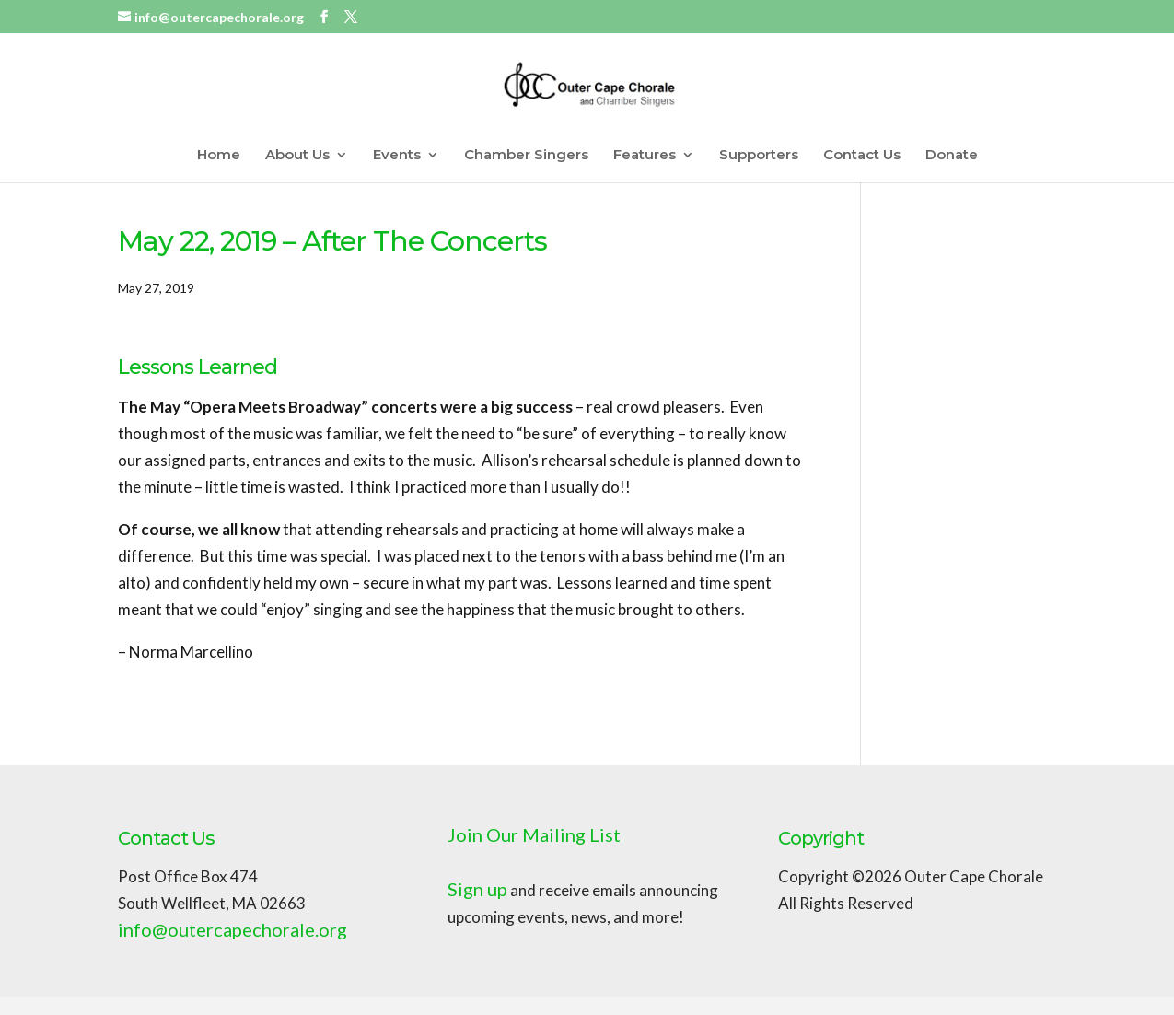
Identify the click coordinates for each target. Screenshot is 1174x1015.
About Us (297, 155)
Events (397, 155)
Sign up (477, 889)
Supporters (758, 155)
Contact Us (862, 155)
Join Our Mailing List (534, 834)
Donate (951, 155)
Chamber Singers (526, 155)
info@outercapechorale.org (232, 929)
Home (218, 155)
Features (644, 155)
